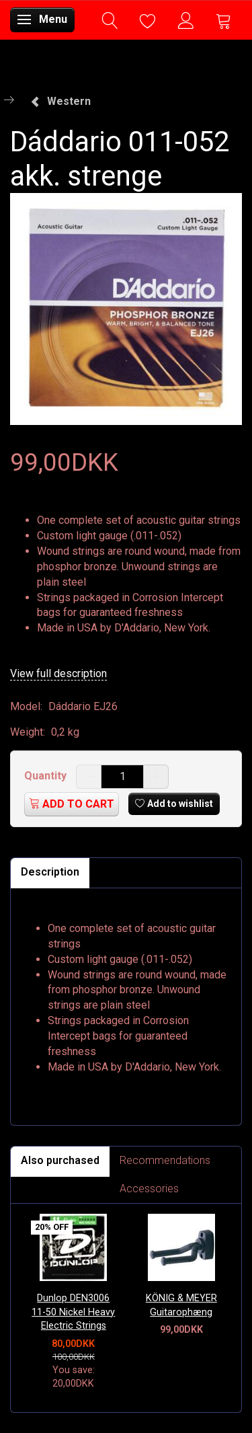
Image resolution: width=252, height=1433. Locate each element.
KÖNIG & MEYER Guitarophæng (181, 1305)
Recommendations (165, 1160)
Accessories (149, 1188)
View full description (58, 673)
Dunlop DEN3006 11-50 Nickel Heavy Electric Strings (73, 1311)
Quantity (46, 775)
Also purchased (60, 1160)
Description (50, 871)
